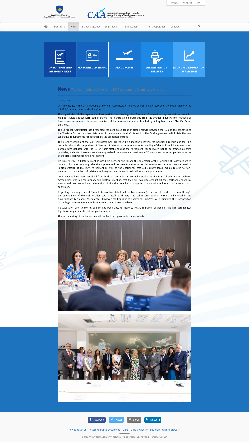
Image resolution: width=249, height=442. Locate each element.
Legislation (111, 26)
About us (58, 26)
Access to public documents (104, 429)
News (74, 26)
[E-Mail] (134, 419)
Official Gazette (139, 429)
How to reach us (77, 429)
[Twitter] (116, 419)
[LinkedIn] (152, 419)
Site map (155, 429)
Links (125, 429)
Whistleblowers (171, 429)
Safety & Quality (91, 26)
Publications (132, 26)
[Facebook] (97, 419)
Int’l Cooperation (156, 26)
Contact (175, 26)
